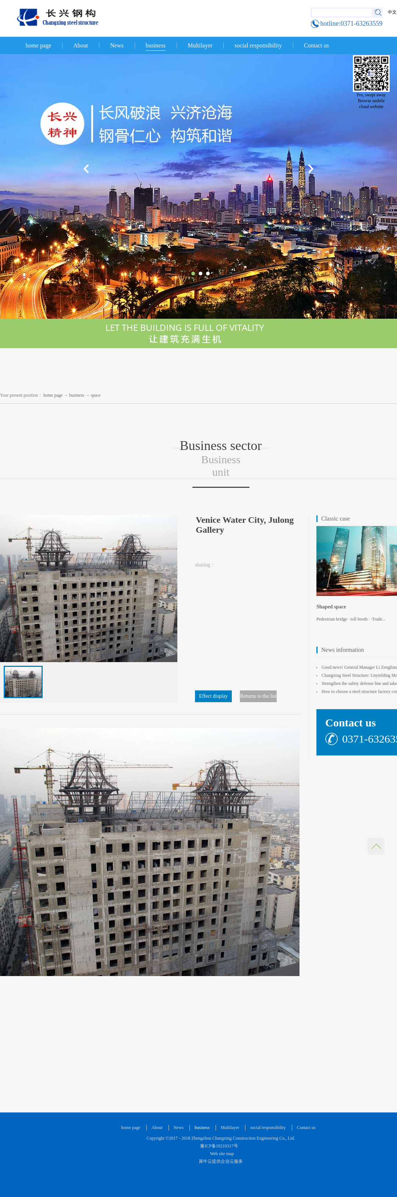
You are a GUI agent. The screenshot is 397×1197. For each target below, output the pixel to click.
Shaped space (331, 607)
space (96, 395)
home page (39, 45)
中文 (392, 12)
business (76, 395)
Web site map (221, 1153)
